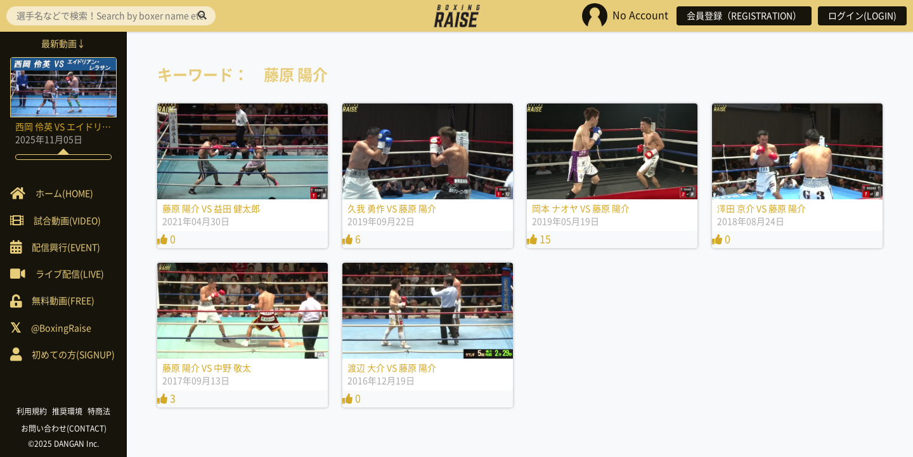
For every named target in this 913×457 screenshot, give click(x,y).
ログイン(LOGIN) (862, 15)
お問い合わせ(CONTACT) (64, 428)
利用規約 (31, 411)
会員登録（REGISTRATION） (744, 15)
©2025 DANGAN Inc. (63, 443)
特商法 (98, 411)
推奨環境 (67, 411)
